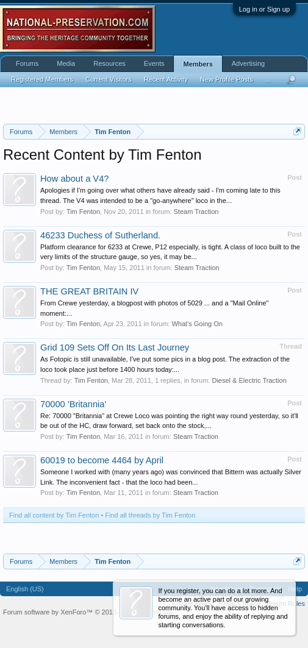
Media (66, 63)
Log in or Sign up (264, 9)
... (268, 79)
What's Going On (196, 323)
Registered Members (42, 79)
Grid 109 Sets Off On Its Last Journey (114, 347)
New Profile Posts (226, 79)
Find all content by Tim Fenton (54, 515)
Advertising (248, 63)
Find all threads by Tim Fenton (150, 515)
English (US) (25, 589)
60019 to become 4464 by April (101, 460)
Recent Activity (166, 79)
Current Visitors (108, 79)
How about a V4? (74, 178)
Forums (27, 63)
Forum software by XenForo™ (88, 612)
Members (197, 64)
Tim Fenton (83, 211)
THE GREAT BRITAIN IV (89, 291)
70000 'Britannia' (73, 404)
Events (154, 63)
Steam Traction (196, 211)
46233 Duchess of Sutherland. (100, 235)
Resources (109, 63)
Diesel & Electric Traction (249, 380)
